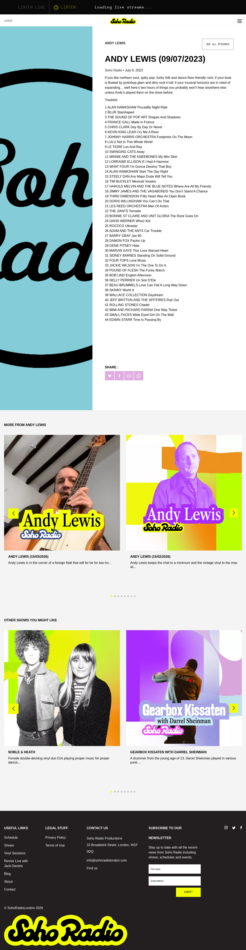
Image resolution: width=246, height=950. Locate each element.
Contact (9, 889)
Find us (92, 868)
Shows (9, 845)
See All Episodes (217, 44)
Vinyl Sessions (15, 853)
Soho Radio (114, 70)
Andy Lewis (115, 43)
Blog (7, 873)
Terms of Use (55, 845)
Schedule (11, 837)
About (8, 881)
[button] (234, 512)
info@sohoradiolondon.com (107, 860)
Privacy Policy (55, 837)
